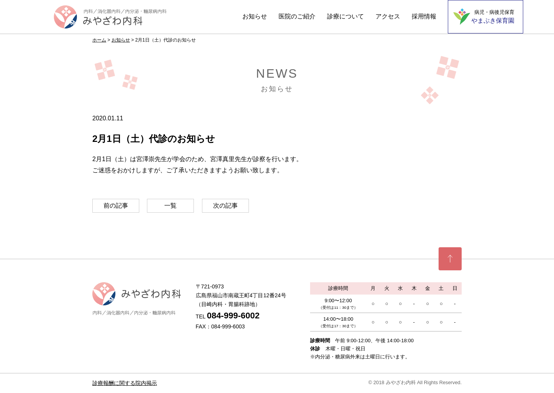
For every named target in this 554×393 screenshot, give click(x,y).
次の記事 (225, 205)
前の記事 (115, 205)
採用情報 (424, 16)
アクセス (387, 16)
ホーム (99, 40)
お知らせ (254, 16)
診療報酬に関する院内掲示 (124, 383)
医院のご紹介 (297, 16)
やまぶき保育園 (492, 16)
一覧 (170, 205)
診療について (345, 16)
